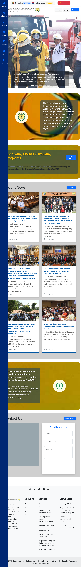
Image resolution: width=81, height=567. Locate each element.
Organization (30, 508)
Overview (28, 504)
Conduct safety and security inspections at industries (46, 527)
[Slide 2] (36, 85)
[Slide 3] (40, 85)
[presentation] (60, 465)
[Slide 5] (48, 85)
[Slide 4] (44, 85)
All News (71, 187)
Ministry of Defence (67, 504)
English (75, 10)
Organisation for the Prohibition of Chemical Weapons (67, 510)
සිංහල (58, 10)
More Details (70, 419)
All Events (70, 157)
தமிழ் (66, 10)
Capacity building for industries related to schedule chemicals (47, 543)
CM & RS (64, 3)
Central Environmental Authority (65, 519)
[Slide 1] (32, 85)
